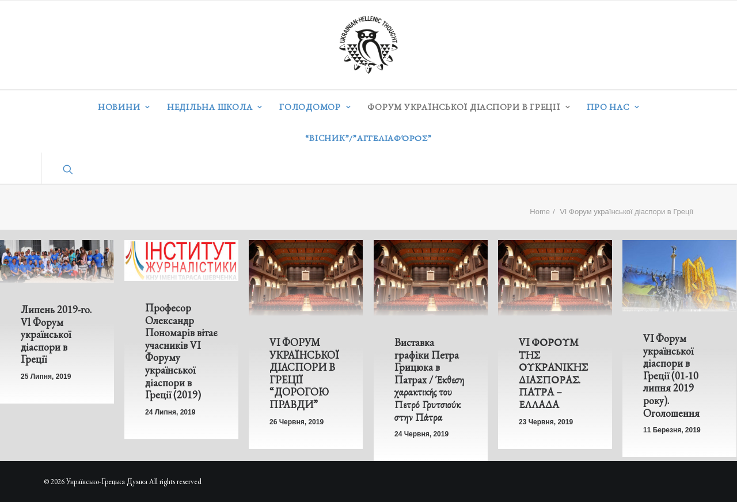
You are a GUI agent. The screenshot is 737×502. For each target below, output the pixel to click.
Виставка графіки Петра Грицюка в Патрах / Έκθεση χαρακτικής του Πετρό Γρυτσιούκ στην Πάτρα (429, 380)
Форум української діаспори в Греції (468, 106)
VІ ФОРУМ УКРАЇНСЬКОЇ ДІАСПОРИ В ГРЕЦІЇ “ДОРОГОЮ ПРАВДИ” (304, 373)
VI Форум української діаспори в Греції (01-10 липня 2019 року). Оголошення (670, 379)
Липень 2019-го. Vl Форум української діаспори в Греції (56, 334)
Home (540, 211)
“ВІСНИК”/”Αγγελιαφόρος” (368, 137)
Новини (124, 106)
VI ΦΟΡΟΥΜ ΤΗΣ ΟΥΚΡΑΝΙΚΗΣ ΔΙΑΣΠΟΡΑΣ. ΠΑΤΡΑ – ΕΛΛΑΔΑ (553, 375)
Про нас (613, 106)
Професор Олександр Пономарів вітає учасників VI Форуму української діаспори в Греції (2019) (181, 351)
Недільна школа (215, 106)
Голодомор (315, 106)
